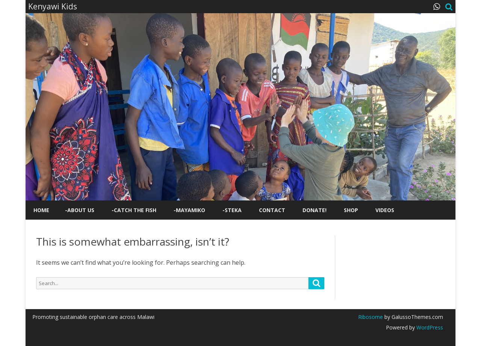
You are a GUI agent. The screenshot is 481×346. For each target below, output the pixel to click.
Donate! (315, 210)
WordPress (429, 327)
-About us (79, 210)
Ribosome (370, 316)
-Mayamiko (189, 210)
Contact (272, 210)
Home (41, 210)
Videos (384, 210)
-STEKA (232, 210)
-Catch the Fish (134, 210)
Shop (351, 210)
